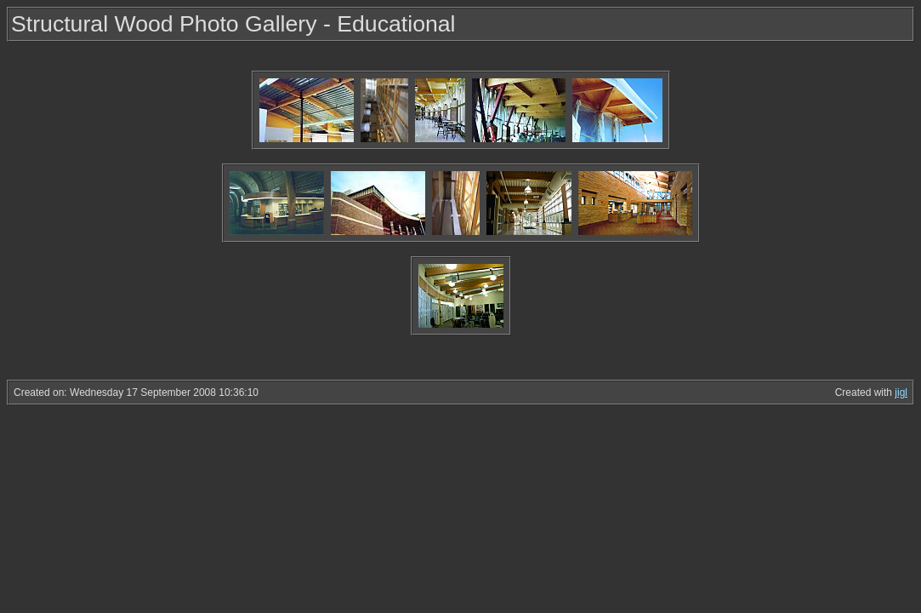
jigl (901, 392)
